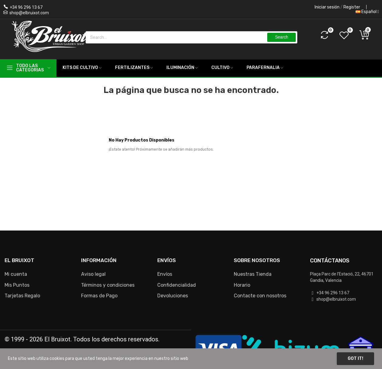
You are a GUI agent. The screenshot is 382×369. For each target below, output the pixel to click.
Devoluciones (172, 296)
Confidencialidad (176, 285)
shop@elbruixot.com (29, 12)
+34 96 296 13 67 (26, 7)
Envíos (164, 274)
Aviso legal (93, 274)
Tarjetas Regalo (22, 296)
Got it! (355, 358)
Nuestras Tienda (252, 274)
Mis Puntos (17, 285)
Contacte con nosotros (260, 296)
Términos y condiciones (108, 285)
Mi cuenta (16, 274)
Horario (242, 285)
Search (281, 37)
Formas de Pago (99, 296)
